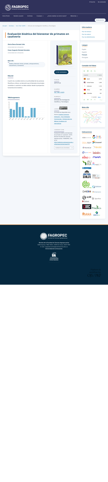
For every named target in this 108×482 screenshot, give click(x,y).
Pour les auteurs (86, 34)
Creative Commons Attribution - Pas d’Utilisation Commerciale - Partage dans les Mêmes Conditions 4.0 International (63, 119)
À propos (39, 16)
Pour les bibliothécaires (88, 37)
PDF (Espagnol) (62, 72)
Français (84, 55)
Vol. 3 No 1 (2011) (20, 26)
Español (84, 52)
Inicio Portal (6, 16)
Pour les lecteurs (86, 31)
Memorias (74, 16)
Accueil (5, 26)
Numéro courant (18, 16)
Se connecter (102, 2)
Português (85, 57)
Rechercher (100, 20)
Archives (30, 16)
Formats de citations (62, 148)
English (84, 49)
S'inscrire (92, 2)
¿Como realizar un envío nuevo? (57, 16)
